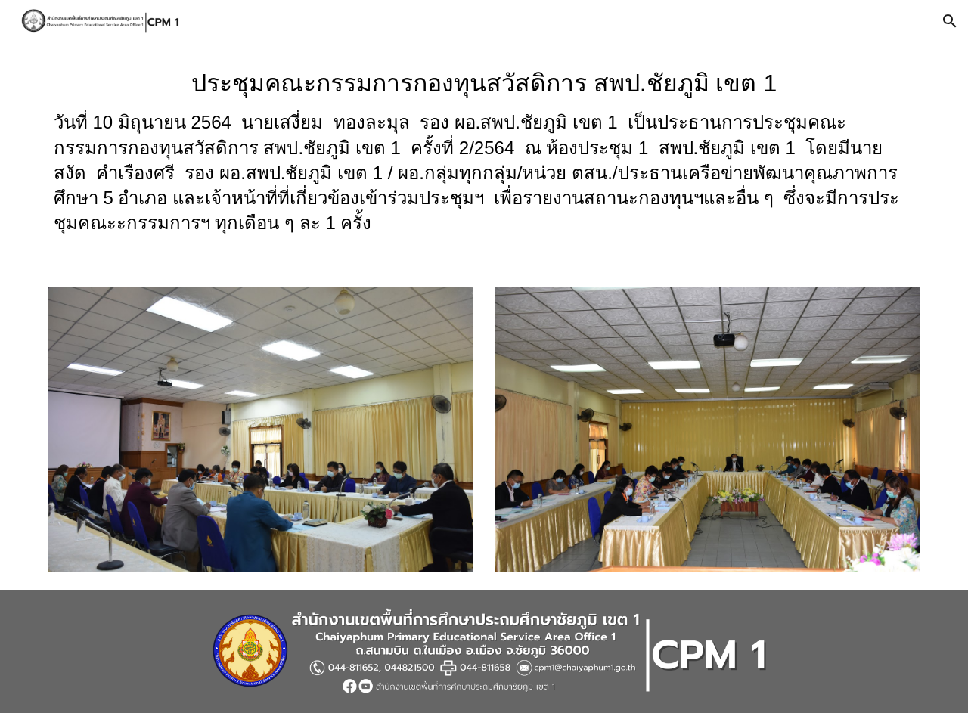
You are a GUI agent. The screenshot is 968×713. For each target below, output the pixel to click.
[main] (484, 155)
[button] (950, 21)
